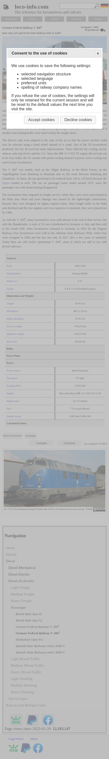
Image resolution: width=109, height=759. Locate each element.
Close (97, 53)
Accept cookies (41, 120)
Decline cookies (78, 120)
